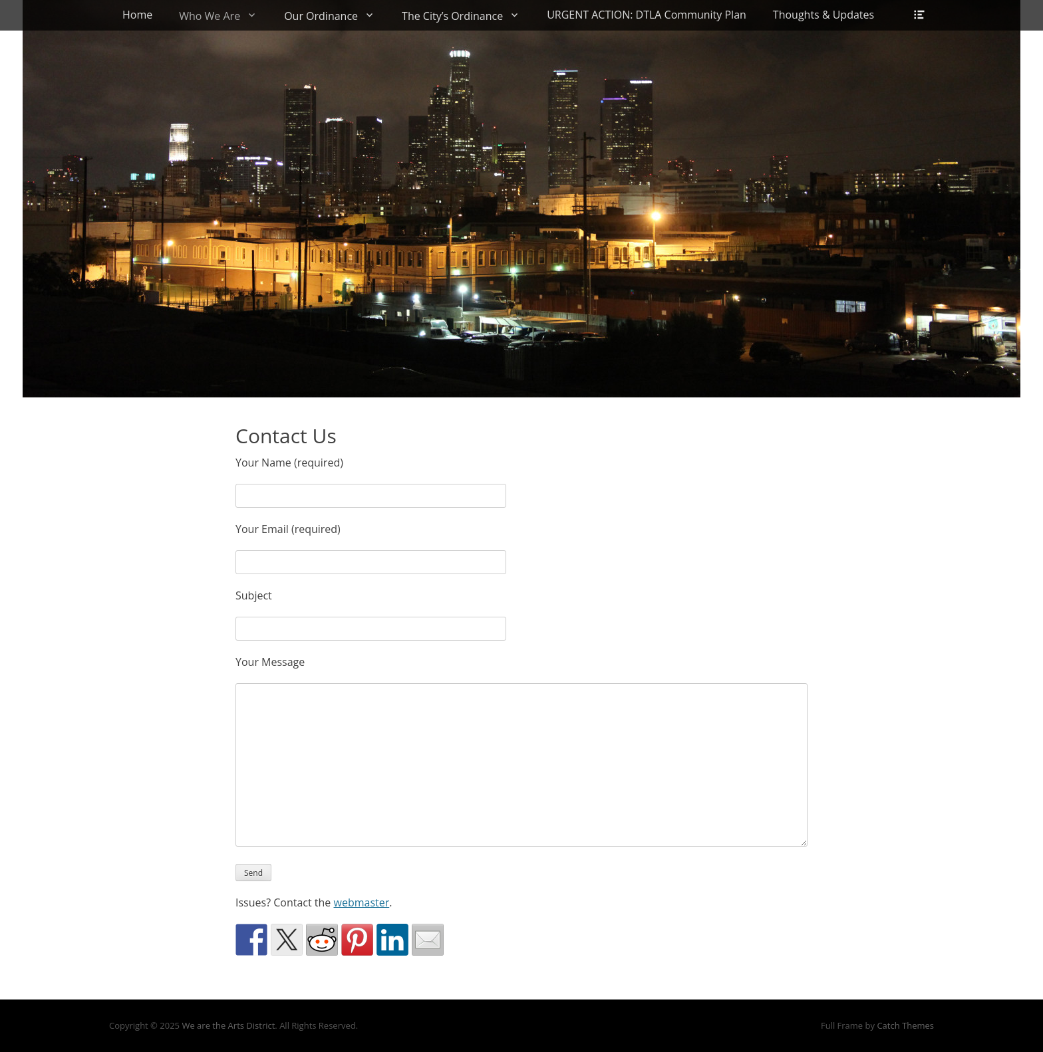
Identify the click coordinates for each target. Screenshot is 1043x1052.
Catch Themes (905, 1025)
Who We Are (209, 16)
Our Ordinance (321, 16)
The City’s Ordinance (452, 16)
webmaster (362, 902)
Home (137, 14)
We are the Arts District (228, 1025)
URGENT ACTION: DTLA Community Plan (646, 14)
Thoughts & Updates (823, 14)
